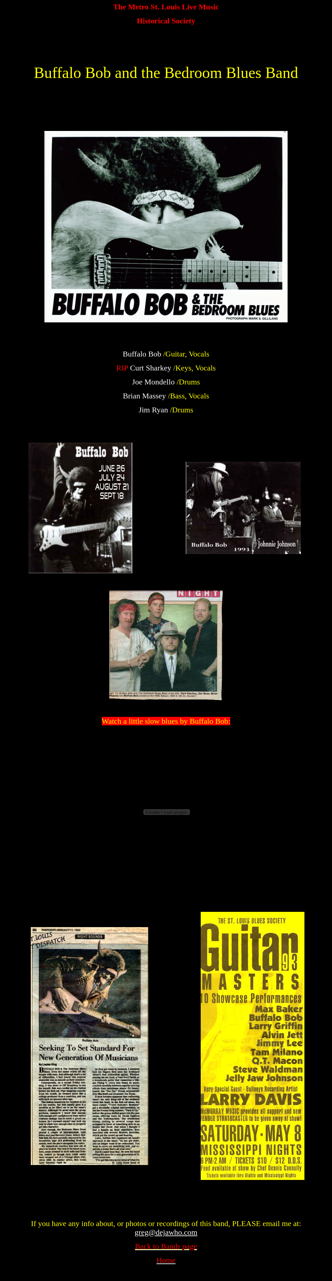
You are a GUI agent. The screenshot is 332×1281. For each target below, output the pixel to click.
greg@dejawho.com (166, 1232)
